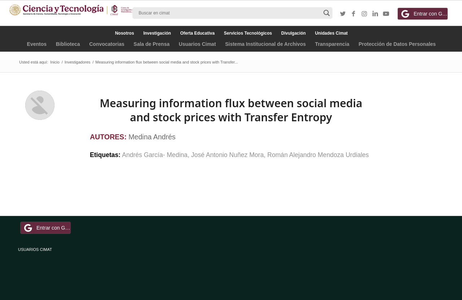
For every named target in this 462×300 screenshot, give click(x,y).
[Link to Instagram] (364, 14)
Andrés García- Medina (155, 154)
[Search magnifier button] (327, 13)
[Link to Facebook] (353, 14)
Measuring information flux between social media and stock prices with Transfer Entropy (231, 110)
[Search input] (229, 13)
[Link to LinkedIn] (375, 14)
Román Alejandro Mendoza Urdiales (318, 154)
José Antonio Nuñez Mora (227, 154)
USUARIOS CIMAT (35, 249)
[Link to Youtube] (386, 14)
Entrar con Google (424, 13)
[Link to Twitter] (342, 14)
